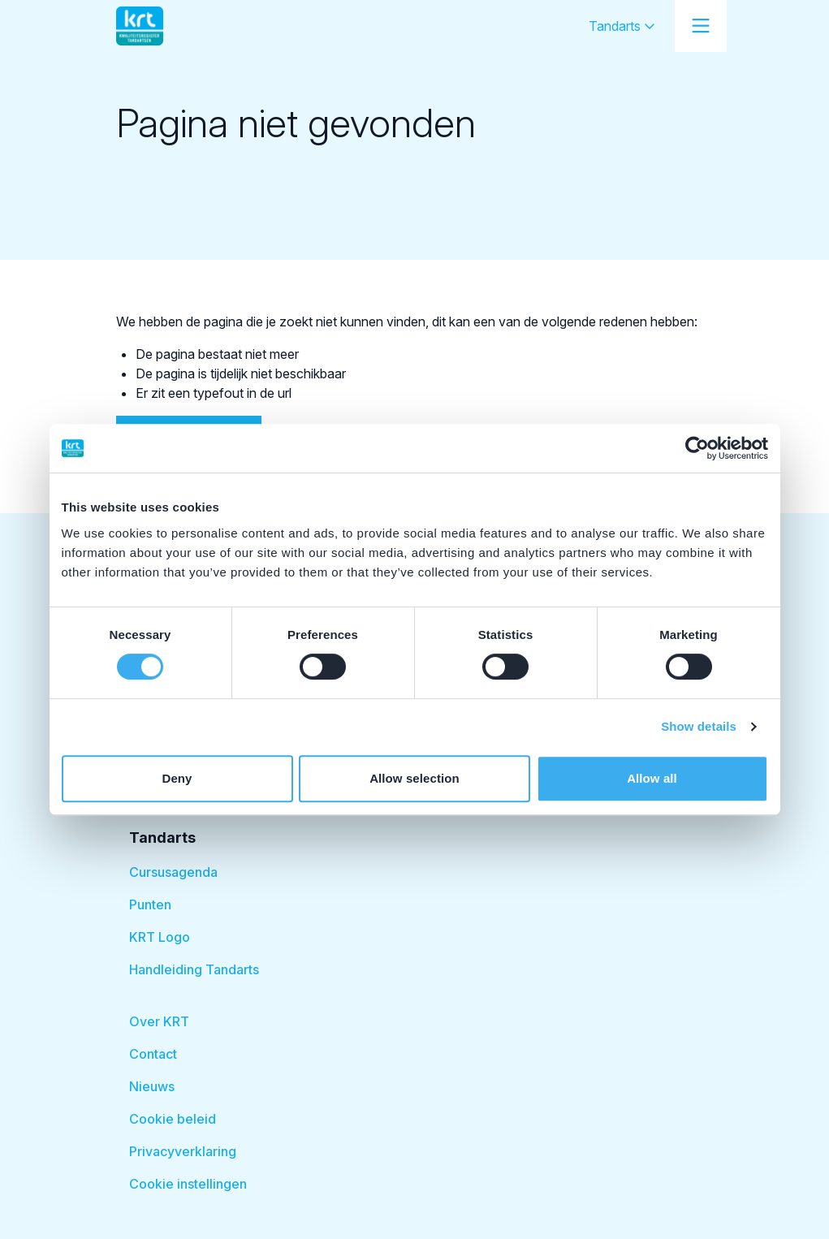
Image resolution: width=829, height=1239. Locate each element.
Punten (150, 904)
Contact (153, 1054)
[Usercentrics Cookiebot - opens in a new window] (697, 448)
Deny (177, 778)
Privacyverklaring (182, 1151)
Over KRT (159, 1021)
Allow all (652, 778)
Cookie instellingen (188, 1184)
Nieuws (152, 1086)
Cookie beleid (172, 1119)
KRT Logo (159, 937)
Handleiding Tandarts (194, 969)
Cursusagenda (173, 872)
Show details (698, 726)
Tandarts (622, 26)
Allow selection (414, 778)
